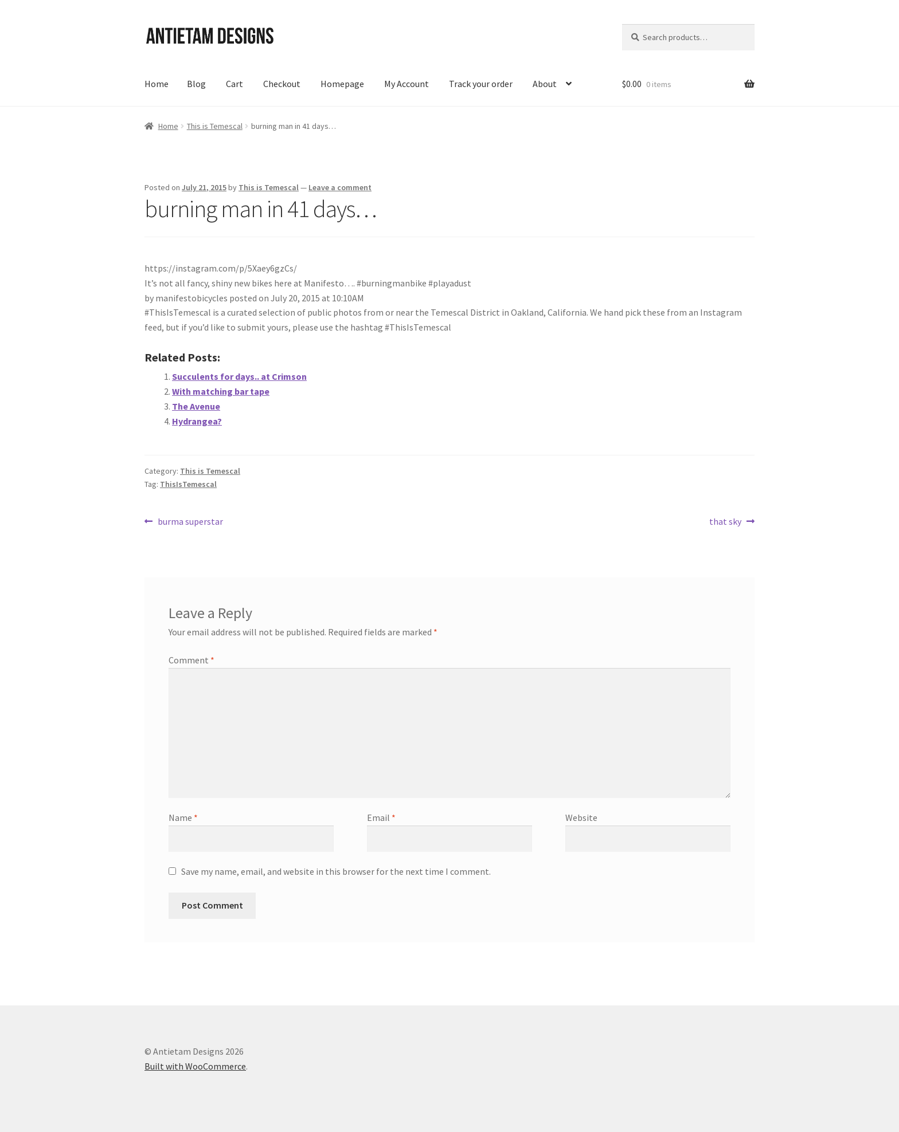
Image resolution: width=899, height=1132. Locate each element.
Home (156, 83)
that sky (725, 521)
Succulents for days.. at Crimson (239, 376)
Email (381, 817)
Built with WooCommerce (195, 1066)
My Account (406, 83)
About (545, 83)
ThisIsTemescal (188, 484)
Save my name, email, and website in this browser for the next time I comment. (336, 871)
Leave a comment (340, 187)
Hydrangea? (197, 421)
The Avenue (196, 406)
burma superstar (190, 521)
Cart (234, 83)
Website (581, 817)
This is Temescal (215, 126)
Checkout (281, 83)
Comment (191, 660)
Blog (196, 83)
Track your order (481, 83)
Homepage (342, 83)
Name (183, 817)
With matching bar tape (220, 391)
